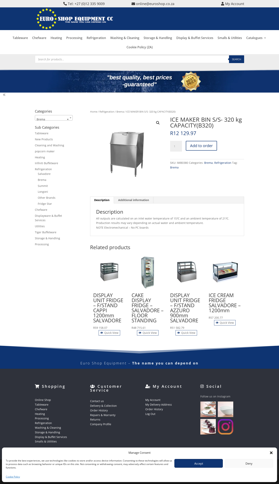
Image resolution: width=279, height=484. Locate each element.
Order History (99, 410)
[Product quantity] (176, 146)
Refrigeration (96, 43)
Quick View (109, 333)
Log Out (150, 414)
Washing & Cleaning (124, 43)
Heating (56, 43)
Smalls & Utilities (230, 43)
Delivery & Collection (103, 406)
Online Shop (43, 400)
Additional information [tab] (133, 200)
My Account (152, 400)
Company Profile (100, 424)
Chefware (39, 43)
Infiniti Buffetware (46, 163)
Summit (43, 186)
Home (93, 111)
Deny (248, 463)
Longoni (43, 191)
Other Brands (46, 197)
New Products (44, 139)
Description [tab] (101, 200)
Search (236, 59)
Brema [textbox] (53, 119)
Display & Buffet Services (194, 43)
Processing (74, 43)
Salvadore (44, 174)
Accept (198, 463)
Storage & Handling (158, 43)
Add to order (201, 145)
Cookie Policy (13, 476)
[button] (271, 453)
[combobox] (54, 118)
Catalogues (254, 43)
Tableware (20, 43)
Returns (95, 419)
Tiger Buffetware (45, 232)
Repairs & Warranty (102, 415)
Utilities (40, 226)
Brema (120, 111)
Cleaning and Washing (49, 145)
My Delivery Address (158, 404)
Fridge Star (45, 204)
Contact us (97, 401)
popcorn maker (45, 151)
